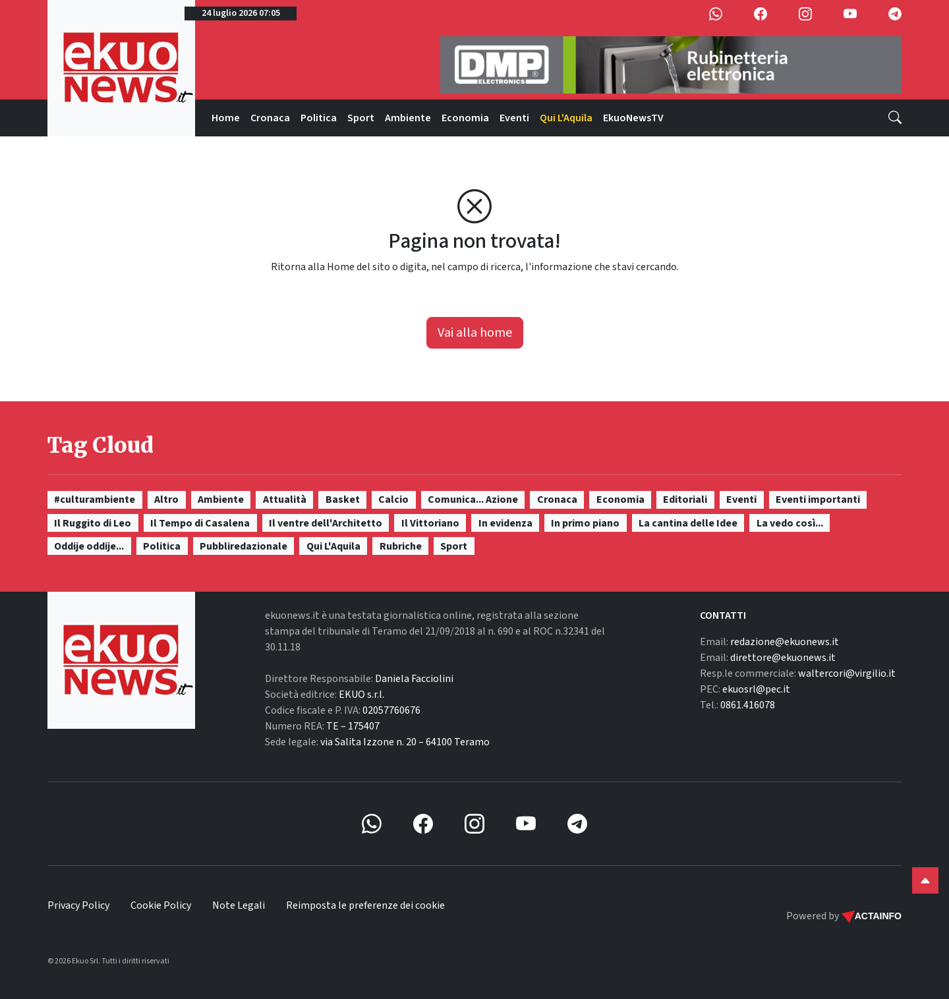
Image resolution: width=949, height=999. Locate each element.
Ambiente (408, 118)
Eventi (514, 118)
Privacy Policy (78, 905)
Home (226, 118)
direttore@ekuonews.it (783, 657)
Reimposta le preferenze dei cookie (365, 905)
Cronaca (270, 118)
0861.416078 (747, 705)
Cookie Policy (160, 905)
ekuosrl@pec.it (756, 689)
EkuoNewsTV (633, 118)
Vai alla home (475, 333)
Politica (319, 118)
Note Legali (238, 905)
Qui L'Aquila (566, 118)
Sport (360, 118)
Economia (465, 118)
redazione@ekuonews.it (784, 642)
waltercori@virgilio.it (847, 673)
